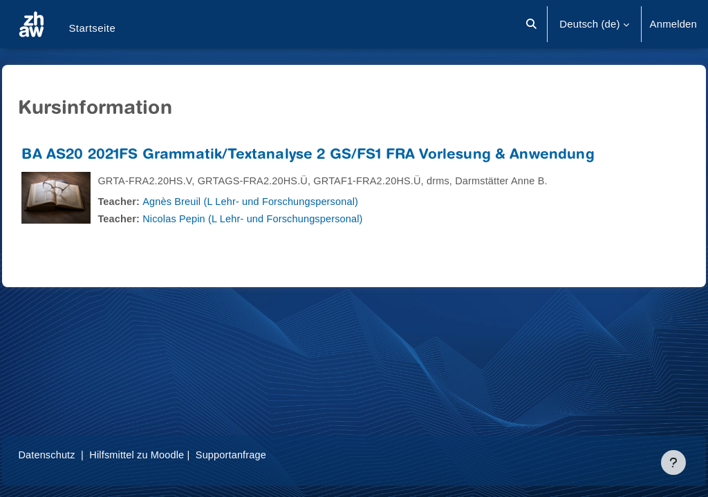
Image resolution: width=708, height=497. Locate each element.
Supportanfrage (268, 454)
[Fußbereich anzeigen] (673, 462)
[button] (532, 24)
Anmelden (673, 24)
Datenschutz (78, 454)
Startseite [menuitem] (91, 28)
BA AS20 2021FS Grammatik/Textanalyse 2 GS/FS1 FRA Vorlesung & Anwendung (339, 155)
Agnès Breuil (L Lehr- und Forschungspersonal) (286, 201)
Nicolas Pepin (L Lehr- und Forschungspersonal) (288, 218)
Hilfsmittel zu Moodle (171, 454)
